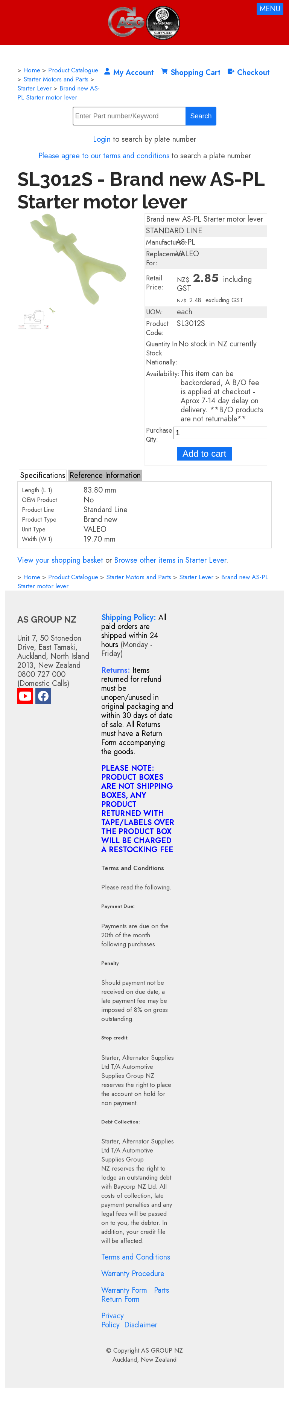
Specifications (42, 475)
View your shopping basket (60, 560)
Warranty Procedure (132, 1273)
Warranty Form (124, 1290)
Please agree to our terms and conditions (103, 155)
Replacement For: (165, 258)
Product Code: (157, 328)
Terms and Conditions (135, 1257)
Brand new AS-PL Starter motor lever (58, 93)
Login (102, 139)
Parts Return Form (135, 1295)
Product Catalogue (73, 70)
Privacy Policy (112, 1320)
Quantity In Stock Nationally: (161, 353)
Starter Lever (34, 88)
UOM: (154, 312)
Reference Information (105, 475)
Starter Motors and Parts (55, 79)
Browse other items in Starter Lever (170, 560)
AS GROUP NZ (162, 1350)
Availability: (162, 374)
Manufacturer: (166, 242)
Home (31, 70)
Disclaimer (140, 1324)
